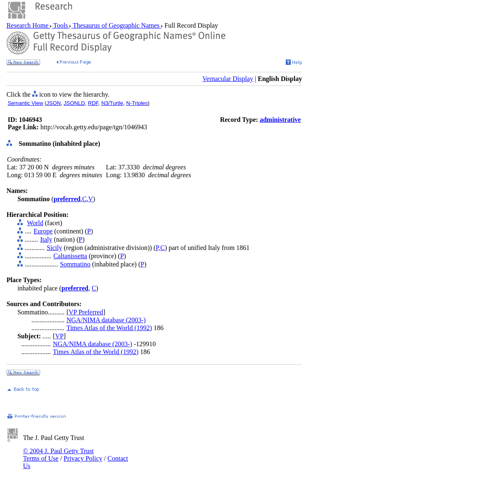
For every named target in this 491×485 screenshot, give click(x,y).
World (35, 222)
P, (158, 247)
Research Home (28, 25)
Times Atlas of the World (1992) (109, 327)
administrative (280, 119)
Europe (42, 231)
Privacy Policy (83, 458)
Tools (60, 25)
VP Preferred (86, 312)
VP (59, 336)
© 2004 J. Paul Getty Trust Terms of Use (58, 454)
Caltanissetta (70, 255)
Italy (46, 239)
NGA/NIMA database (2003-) (106, 319)
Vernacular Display (227, 78)
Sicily (54, 247)
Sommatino (75, 264)
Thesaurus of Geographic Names (116, 25)
